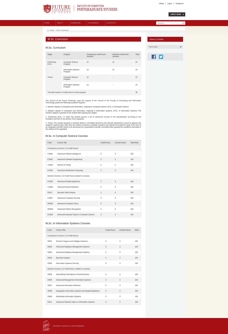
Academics (93, 23)
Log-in (170, 3)
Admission (76, 23)
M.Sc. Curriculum (62, 30)
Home (47, 23)
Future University (53, 5)
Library (161, 3)
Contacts (111, 23)
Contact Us (180, 3)
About (60, 23)
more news (153, 47)
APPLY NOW (176, 14)
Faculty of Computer (109, 7)
